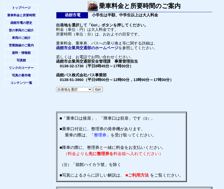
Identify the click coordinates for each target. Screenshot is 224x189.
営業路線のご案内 (21, 45)
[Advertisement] (117, 104)
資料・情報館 (21, 53)
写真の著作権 (21, 75)
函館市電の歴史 (21, 23)
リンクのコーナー (21, 68)
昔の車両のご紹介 (21, 30)
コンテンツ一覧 (21, 83)
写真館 (21, 60)
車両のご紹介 (21, 38)
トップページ (21, 8)
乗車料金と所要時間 (21, 15)
